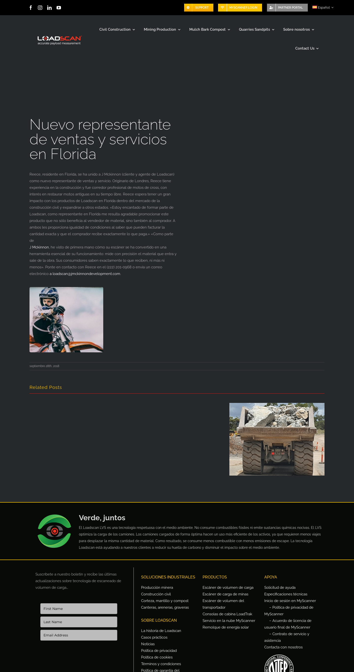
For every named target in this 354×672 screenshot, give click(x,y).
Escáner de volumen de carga (228, 587)
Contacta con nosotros (283, 647)
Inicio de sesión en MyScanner (290, 601)
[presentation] (77, 660)
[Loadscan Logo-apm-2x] (59, 36)
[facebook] (31, 7)
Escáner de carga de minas (225, 594)
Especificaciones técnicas (285, 594)
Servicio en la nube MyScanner (229, 620)
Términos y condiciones (161, 664)
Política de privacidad (159, 650)
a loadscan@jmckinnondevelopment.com (85, 274)
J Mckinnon (39, 247)
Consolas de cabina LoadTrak (227, 614)
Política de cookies (157, 657)
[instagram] (40, 7)
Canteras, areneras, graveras (165, 607)
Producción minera (157, 587)
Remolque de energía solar (226, 627)
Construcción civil (156, 594)
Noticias (148, 644)
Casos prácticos (154, 637)
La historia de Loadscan (161, 631)
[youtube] (59, 7)
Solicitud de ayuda (279, 587)
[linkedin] (49, 7)
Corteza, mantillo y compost (165, 601)
